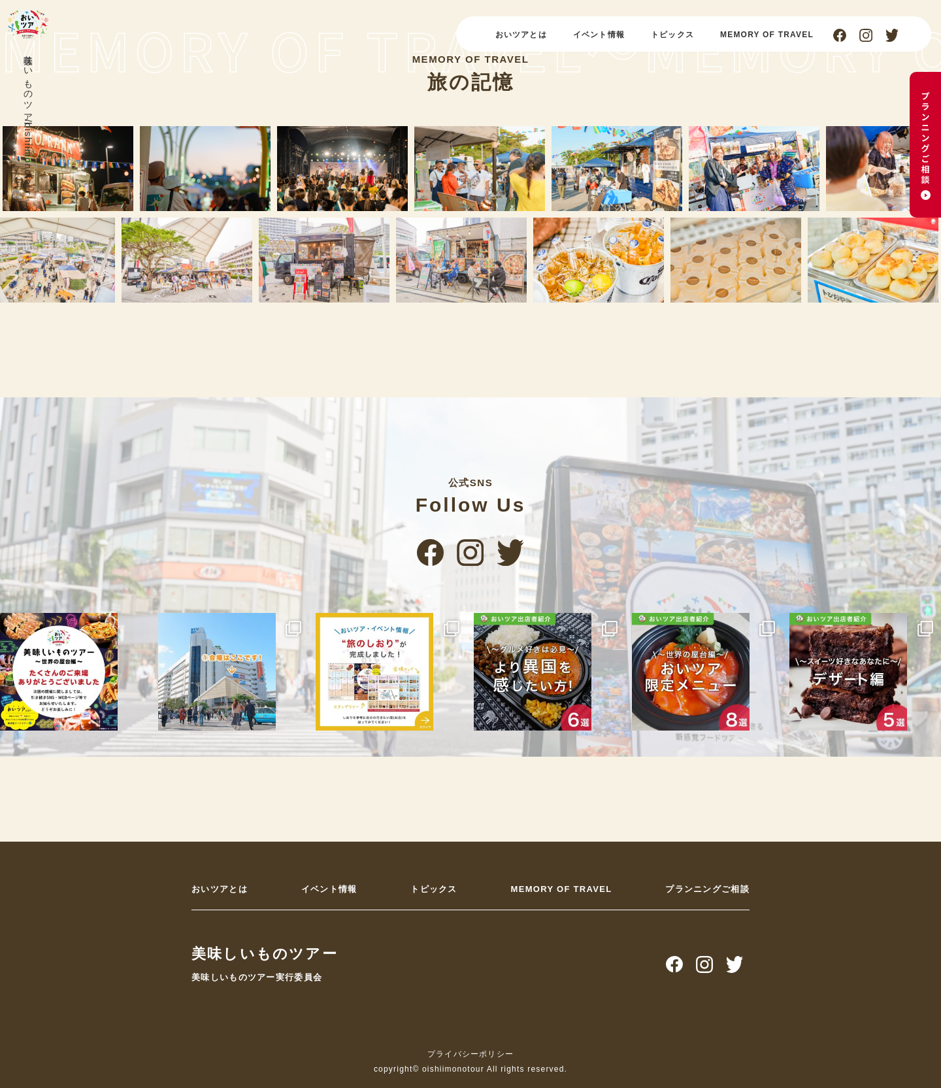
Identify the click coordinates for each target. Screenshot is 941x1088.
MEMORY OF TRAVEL (767, 34)
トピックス (672, 34)
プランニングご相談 (707, 889)
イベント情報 (599, 34)
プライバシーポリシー (470, 1054)
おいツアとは (521, 34)
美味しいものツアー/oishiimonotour (28, 121)
